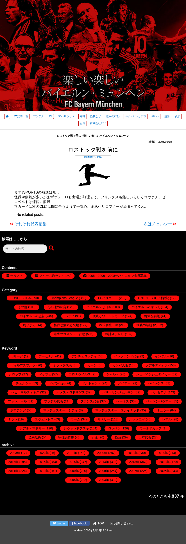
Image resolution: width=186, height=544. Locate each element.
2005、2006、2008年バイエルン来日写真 (117, 276)
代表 (177, 116)
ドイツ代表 (57, 383)
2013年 (134, 462)
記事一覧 (21, 116)
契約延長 (34, 437)
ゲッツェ (45, 374)
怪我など (95, 116)
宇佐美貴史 (66, 437)
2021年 (72, 453)
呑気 (82, 123)
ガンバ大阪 (120, 365)
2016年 (44, 462)
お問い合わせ (121, 523)
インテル (161, 356)
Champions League (64, 298)
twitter (59, 523)
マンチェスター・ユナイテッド (117, 410)
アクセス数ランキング (55, 276)
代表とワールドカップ (108, 316)
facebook (79, 523)
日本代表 (144, 437)
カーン (92, 365)
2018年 (163, 453)
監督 (167, 116)
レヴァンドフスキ (76, 428)
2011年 (13, 471)
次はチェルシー (158, 224)
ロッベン (114, 428)
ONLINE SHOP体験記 (153, 298)
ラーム (75, 419)
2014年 (104, 462)
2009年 (74, 471)
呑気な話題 (152, 316)
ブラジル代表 (53, 401)
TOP (98, 523)
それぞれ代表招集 (30, 224)
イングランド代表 (126, 356)
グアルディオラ (156, 365)
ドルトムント (91, 383)
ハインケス (156, 383)
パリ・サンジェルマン (118, 392)
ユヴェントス (44, 419)
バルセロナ (159, 392)
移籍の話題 (144, 325)
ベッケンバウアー (159, 401)
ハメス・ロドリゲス (71, 392)
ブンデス (38, 116)
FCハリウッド (66, 116)
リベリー (104, 419)
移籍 (82, 116)
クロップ (15, 374)
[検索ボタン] (52, 248)
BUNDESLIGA (93, 157)
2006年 (164, 471)
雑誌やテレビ (114, 334)
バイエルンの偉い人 (146, 307)
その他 (22, 307)
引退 (94, 437)
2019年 (132, 453)
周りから (29, 325)
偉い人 (155, 116)
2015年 (74, 462)
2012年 (164, 462)
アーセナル (46, 356)
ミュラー (163, 410)
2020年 (102, 453)
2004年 (104, 480)
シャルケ (112, 374)
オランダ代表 (62, 365)
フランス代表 (89, 401)
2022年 (44, 453)
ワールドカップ (151, 428)
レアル (167, 419)
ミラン (12, 419)
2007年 (134, 471)
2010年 (44, 471)
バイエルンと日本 (135, 116)
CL (50, 116)
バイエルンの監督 (32, 316)
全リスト (16, 276)
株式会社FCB (98, 123)
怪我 (118, 437)
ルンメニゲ (137, 419)
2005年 (74, 480)
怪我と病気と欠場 (66, 325)
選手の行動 (113, 116)
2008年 (104, 471)
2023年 (15, 453)
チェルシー (24, 383)
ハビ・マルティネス (25, 392)
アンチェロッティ (84, 356)
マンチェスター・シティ (60, 410)
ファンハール (17, 401)
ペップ (69, 316)
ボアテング (18, 410)
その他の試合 (56, 307)
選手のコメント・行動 (69, 334)
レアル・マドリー (32, 428)
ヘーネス (122, 401)
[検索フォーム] (25, 248)
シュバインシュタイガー (153, 374)
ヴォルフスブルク (23, 365)
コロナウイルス (80, 374)
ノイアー (124, 383)
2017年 (13, 462)
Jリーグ (17, 356)
